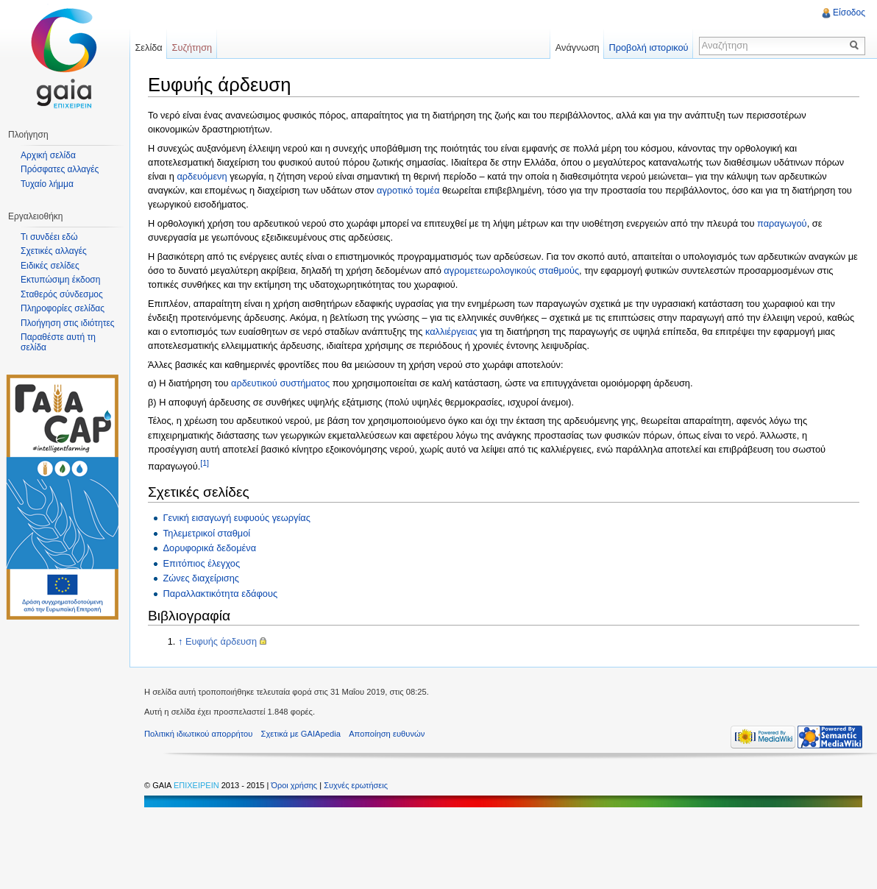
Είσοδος (849, 12)
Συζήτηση (192, 47)
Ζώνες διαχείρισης (201, 578)
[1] (204, 462)
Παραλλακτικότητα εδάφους (220, 593)
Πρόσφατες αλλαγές (60, 169)
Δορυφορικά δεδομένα (209, 547)
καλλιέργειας (451, 331)
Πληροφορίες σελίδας (62, 308)
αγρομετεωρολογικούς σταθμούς (511, 270)
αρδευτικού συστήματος (280, 383)
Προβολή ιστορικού (648, 47)
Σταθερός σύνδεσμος (62, 294)
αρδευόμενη (202, 176)
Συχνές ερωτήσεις (356, 785)
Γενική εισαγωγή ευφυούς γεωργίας (236, 517)
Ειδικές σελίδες (50, 266)
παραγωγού (782, 223)
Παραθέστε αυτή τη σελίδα (58, 342)
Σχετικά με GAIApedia (301, 733)
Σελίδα (148, 47)
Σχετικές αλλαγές (54, 251)
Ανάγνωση (577, 47)
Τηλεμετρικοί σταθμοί (206, 533)
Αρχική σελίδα (48, 155)
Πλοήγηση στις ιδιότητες (68, 323)
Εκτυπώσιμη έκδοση (60, 280)
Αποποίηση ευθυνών (387, 733)
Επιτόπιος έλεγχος (201, 563)
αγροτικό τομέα (408, 190)
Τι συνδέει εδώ (49, 237)
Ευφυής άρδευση (221, 641)
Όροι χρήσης (295, 785)
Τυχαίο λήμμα (47, 184)
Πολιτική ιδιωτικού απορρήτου (198, 733)
